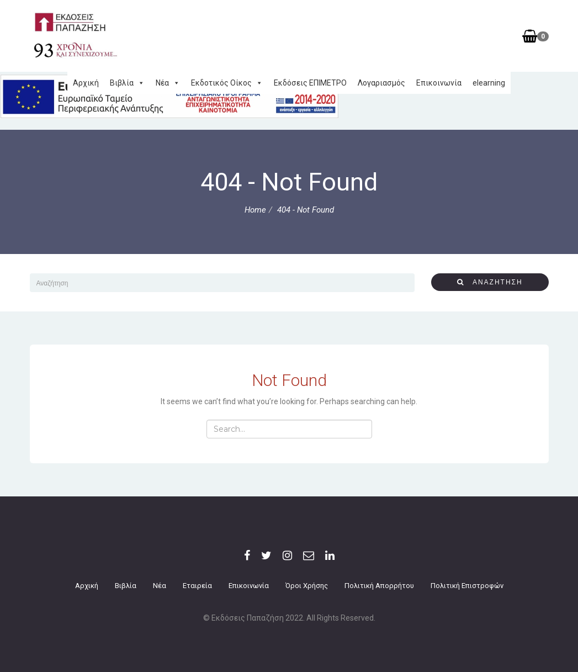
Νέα (168, 82)
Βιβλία (127, 82)
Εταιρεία (197, 585)
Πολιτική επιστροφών (467, 585)
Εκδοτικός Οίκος (227, 82)
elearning (489, 82)
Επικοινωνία (439, 82)
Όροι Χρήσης (306, 585)
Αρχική (86, 82)
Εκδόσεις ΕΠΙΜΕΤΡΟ (310, 82)
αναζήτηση (490, 282)
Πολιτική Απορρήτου (379, 585)
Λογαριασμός (381, 82)
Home (255, 210)
